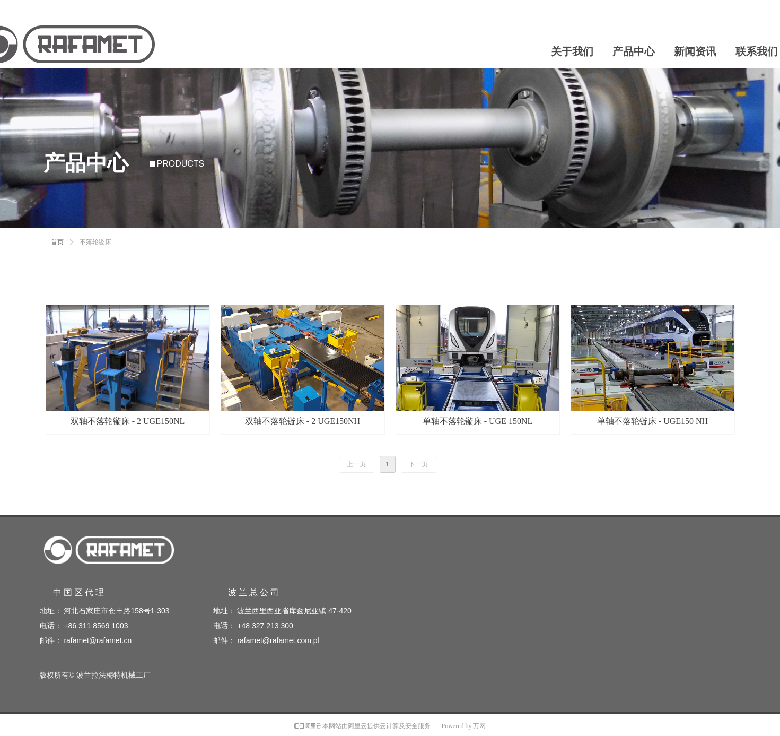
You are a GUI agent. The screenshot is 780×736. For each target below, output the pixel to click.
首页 (57, 242)
